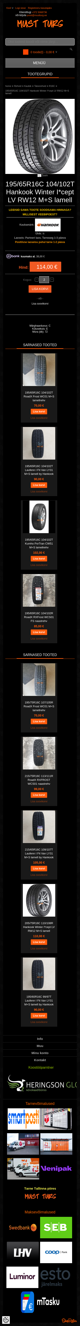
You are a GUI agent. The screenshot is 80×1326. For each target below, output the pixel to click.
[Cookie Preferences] (6, 1320)
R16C (52, 86)
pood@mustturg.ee (37, 15)
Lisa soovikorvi (40, 303)
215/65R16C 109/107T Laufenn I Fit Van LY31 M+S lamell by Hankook (39, 853)
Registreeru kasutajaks (40, 8)
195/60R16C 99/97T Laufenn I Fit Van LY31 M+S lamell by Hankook (39, 1000)
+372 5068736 (39, 12)
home (8, 86)
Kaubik (27, 86)
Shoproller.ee (69, 1320)
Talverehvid (40, 86)
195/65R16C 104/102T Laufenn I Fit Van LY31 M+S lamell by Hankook (39, 470)
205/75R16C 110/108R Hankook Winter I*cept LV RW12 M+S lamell (39, 927)
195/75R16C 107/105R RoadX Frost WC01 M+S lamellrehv (39, 706)
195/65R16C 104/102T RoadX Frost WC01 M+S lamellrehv (39, 396)
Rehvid (17, 86)
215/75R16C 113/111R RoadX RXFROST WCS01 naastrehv (39, 779)
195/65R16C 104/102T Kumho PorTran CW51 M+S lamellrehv (39, 543)
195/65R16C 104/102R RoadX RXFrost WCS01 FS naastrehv (39, 617)
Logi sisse (20, 8)
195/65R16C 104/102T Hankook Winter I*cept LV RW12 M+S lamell (37, 92)
